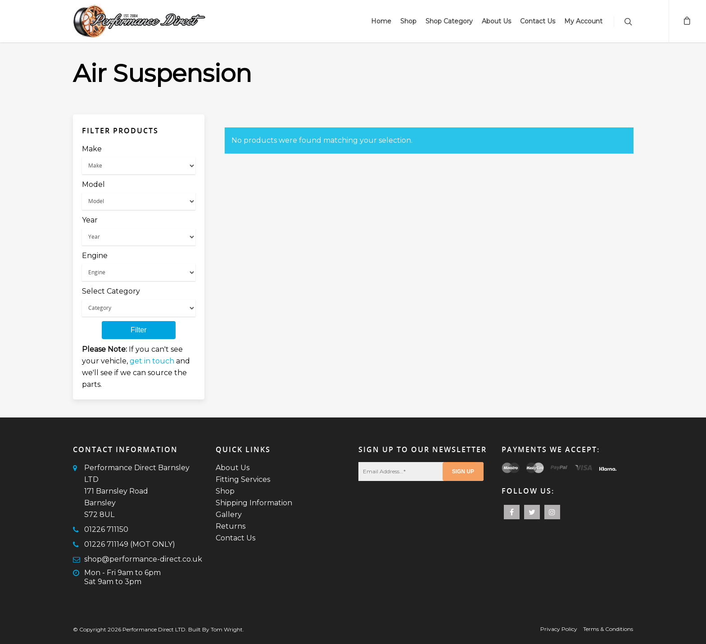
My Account (583, 21)
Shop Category (449, 21)
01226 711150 (106, 529)
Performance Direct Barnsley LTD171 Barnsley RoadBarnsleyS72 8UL (137, 491)
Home (381, 21)
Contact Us (537, 21)
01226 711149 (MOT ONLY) (129, 544)
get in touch (152, 361)
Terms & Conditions (608, 629)
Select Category (111, 291)
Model (93, 184)
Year (90, 220)
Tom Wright (227, 629)
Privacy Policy (558, 629)
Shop (408, 21)
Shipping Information (254, 503)
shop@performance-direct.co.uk (143, 559)
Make (92, 149)
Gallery (229, 514)
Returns (230, 526)
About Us (496, 21)
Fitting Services (243, 479)
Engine (95, 255)
